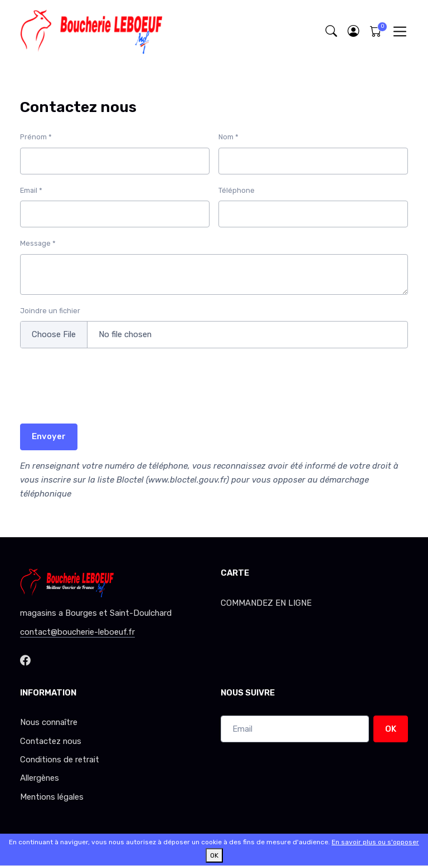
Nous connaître (48, 722)
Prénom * (36, 137)
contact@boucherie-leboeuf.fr (77, 632)
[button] (353, 31)
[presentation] (104, 393)
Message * (38, 243)
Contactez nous (50, 741)
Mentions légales (52, 797)
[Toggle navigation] (400, 31)
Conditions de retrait (59, 760)
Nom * (228, 137)
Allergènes (39, 778)
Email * (31, 190)
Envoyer (49, 436)
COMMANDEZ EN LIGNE (266, 603)
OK (390, 729)
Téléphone (236, 190)
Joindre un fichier (50, 310)
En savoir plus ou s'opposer (375, 842)
